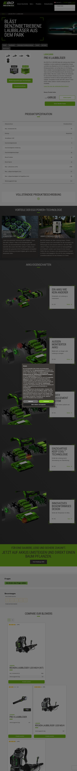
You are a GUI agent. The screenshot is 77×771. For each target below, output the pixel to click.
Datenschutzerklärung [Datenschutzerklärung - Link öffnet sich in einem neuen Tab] (39, 370)
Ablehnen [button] (30, 401)
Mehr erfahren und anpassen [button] (38, 404)
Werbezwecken (46, 383)
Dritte (24, 378)
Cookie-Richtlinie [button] (32, 376)
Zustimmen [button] (46, 401)
